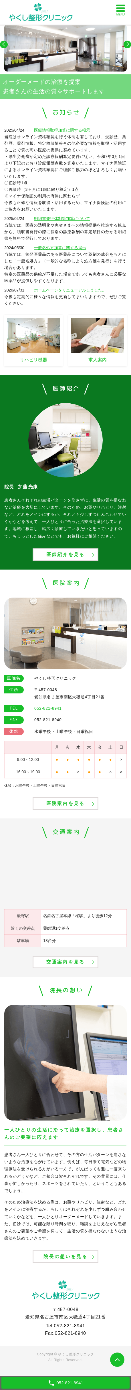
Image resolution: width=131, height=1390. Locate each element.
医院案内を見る (65, 803)
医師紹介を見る (65, 554)
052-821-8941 (69, 1325)
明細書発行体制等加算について (62, 218)
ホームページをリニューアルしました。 (70, 290)
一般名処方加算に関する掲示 (60, 247)
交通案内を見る (65, 961)
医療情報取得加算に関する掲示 (62, 130)
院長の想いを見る (65, 1256)
